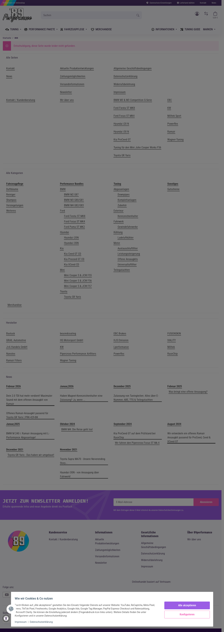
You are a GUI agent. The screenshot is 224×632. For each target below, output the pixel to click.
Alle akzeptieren (186, 605)
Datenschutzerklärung (42, 622)
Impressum (22, 622)
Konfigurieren (185, 614)
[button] (6, 618)
